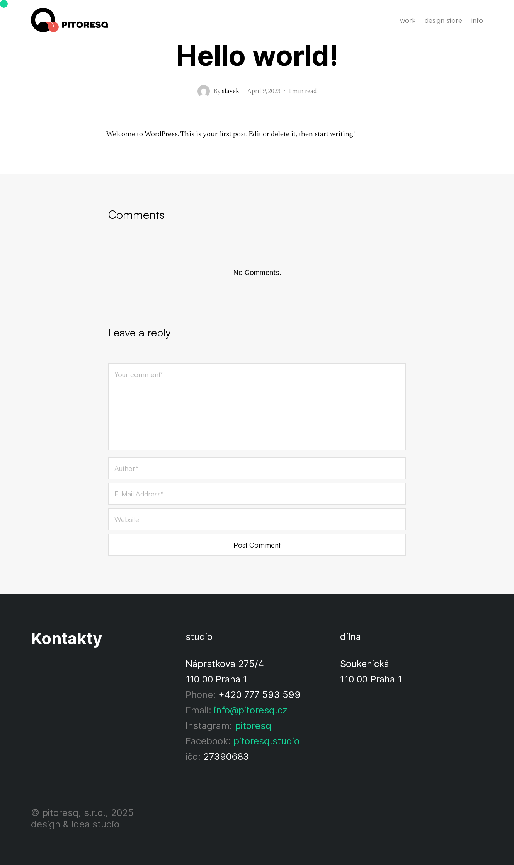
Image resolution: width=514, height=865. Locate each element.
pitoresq (253, 725)
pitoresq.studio (266, 741)
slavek (230, 91)
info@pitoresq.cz (251, 710)
